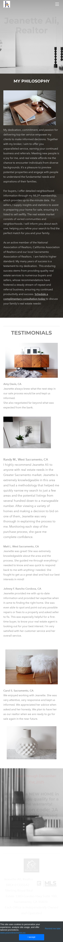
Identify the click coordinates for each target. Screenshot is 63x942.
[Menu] (57, 4)
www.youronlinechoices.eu (13, 932)
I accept (31, 937)
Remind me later (53, 928)
